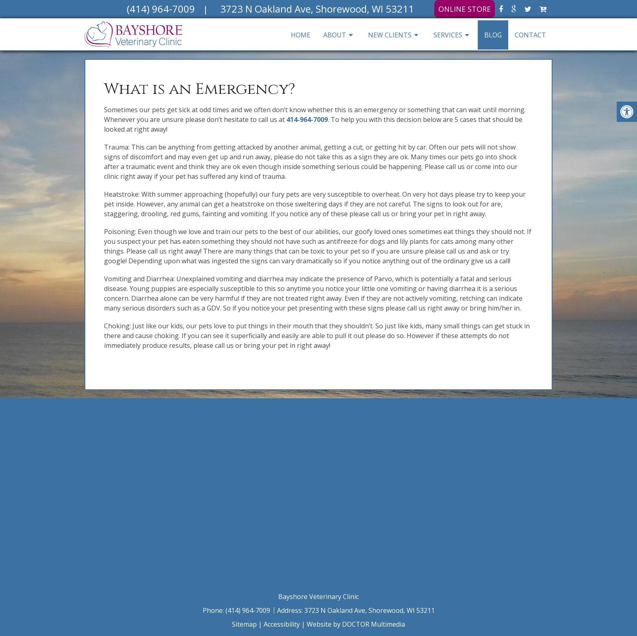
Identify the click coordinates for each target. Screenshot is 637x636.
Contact (530, 34)
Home (300, 34)
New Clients (390, 34)
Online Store (464, 9)
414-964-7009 (307, 119)
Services (447, 34)
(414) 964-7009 (248, 610)
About (334, 34)
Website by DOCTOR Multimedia (356, 624)
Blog (493, 34)
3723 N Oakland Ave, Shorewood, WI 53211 (369, 610)
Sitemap (244, 624)
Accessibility (282, 624)
